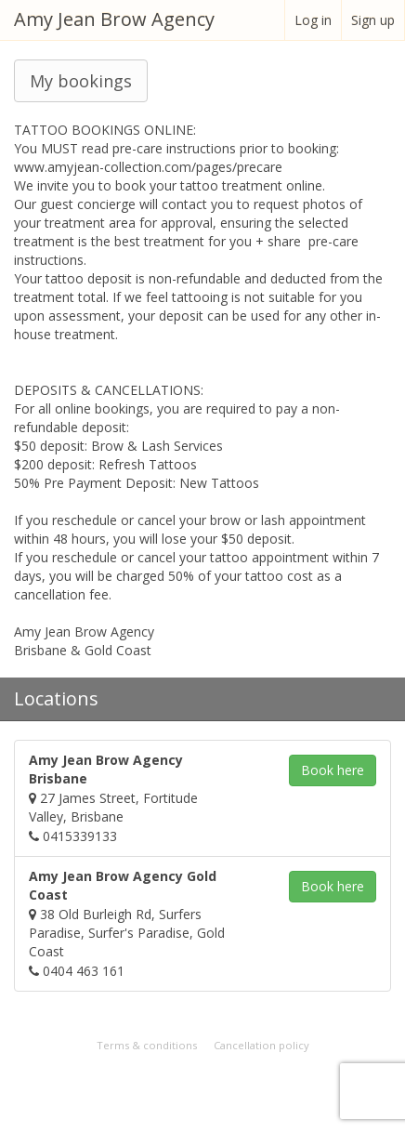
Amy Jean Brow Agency (114, 19)
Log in (313, 20)
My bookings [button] (81, 81)
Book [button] (332, 770)
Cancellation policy (261, 1045)
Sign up (373, 20)
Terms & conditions (147, 1045)
